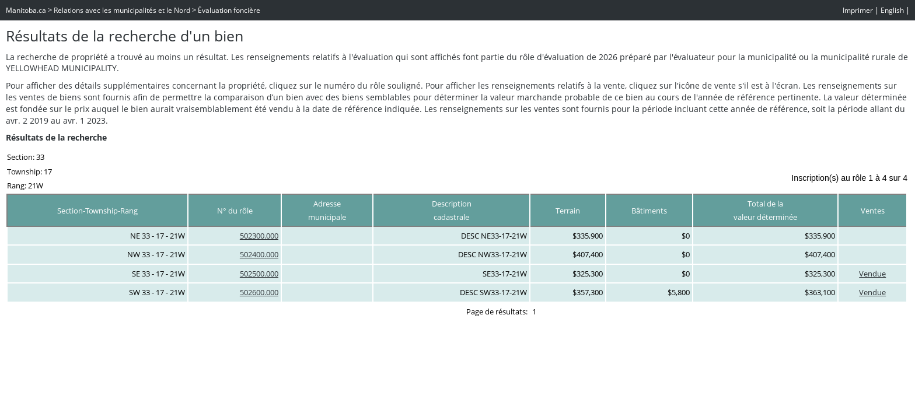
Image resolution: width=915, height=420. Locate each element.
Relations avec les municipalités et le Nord (122, 10)
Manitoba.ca (26, 10)
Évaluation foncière (229, 10)
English (892, 10)
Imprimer (858, 10)
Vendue (872, 273)
